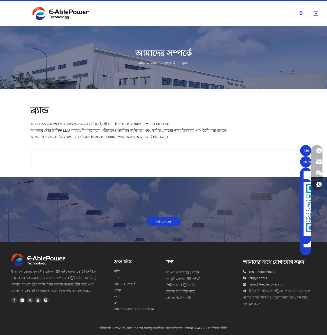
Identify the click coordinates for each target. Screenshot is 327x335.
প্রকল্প (117, 290)
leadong (199, 328)
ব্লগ (116, 303)
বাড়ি (117, 271)
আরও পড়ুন (163, 221)
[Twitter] (30, 300)
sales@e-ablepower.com (266, 284)
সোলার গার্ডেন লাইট (179, 297)
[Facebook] (14, 300)
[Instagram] (46, 300)
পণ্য (116, 277)
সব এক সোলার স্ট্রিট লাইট (182, 272)
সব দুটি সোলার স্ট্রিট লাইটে (183, 279)
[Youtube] (38, 300)
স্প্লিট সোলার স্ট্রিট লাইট (181, 285)
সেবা (117, 296)
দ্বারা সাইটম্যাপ (176, 328)
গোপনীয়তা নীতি (216, 328)
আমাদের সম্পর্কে (124, 284)
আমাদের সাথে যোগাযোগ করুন (134, 309)
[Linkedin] (22, 300)
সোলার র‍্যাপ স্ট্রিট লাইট (180, 291)
